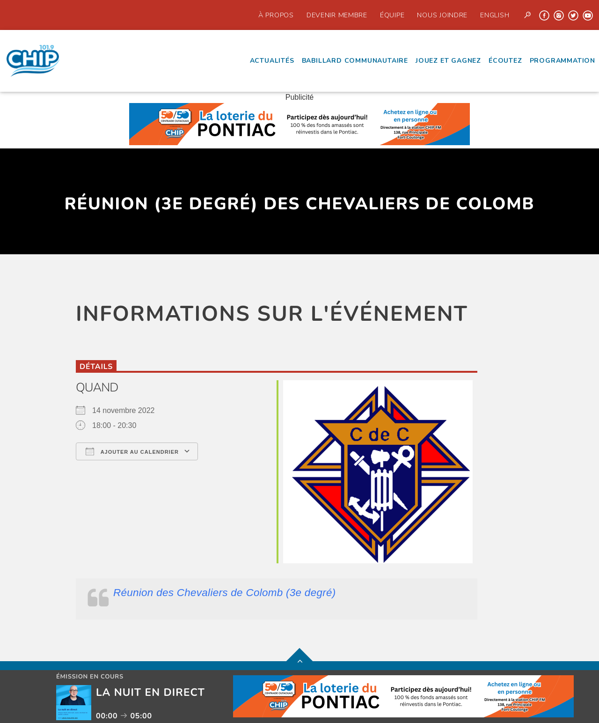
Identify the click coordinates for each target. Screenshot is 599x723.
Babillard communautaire (355, 60)
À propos (276, 15)
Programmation (562, 60)
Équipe (392, 15)
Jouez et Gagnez (448, 60)
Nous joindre (442, 15)
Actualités (272, 60)
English (494, 15)
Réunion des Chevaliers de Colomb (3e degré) (224, 592)
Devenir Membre (337, 15)
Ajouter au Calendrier (132, 451)
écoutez (505, 60)
